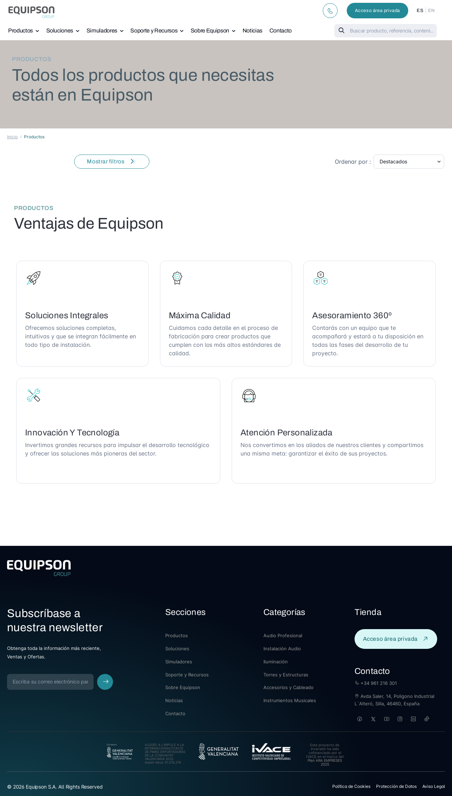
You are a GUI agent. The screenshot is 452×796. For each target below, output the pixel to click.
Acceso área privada (377, 10)
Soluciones (59, 31)
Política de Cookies (351, 786)
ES (420, 10)
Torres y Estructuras (285, 674)
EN (431, 10)
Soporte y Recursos (153, 31)
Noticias (252, 31)
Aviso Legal (433, 786)
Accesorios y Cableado (288, 687)
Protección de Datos (396, 786)
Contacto (280, 31)
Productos (20, 31)
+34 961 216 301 (376, 683)
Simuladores (102, 31)
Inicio (12, 136)
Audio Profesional (282, 635)
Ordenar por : (353, 161)
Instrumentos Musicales (289, 700)
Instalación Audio (282, 648)
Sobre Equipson (210, 31)
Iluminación (275, 661)
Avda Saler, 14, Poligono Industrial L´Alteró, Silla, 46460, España (394, 699)
